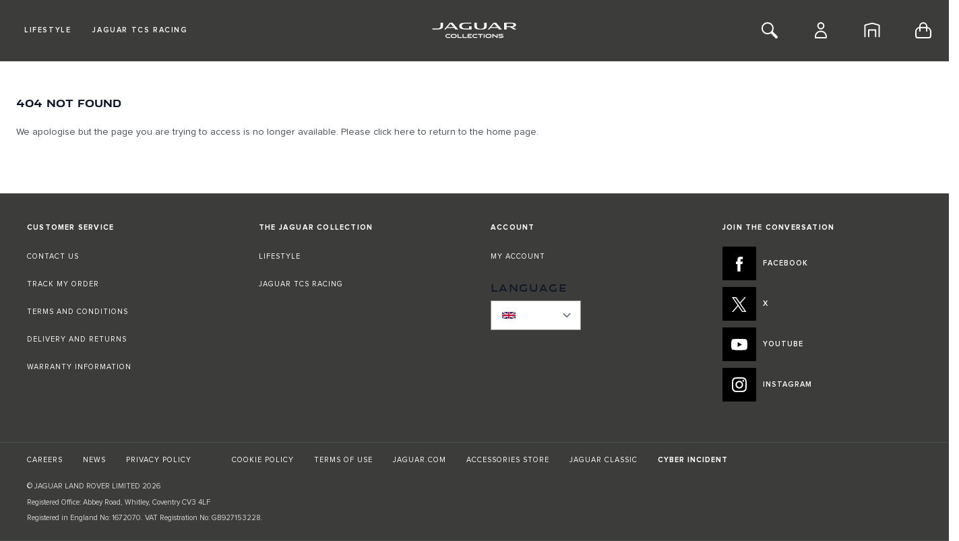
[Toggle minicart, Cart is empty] (923, 30)
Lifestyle (47, 30)
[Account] (820, 30)
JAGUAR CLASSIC (603, 460)
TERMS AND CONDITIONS (77, 311)
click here (394, 132)
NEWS (94, 460)
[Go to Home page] (474, 30)
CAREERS (45, 460)
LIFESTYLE (280, 256)
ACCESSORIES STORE (507, 460)
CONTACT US (53, 256)
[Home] (872, 30)
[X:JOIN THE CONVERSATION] (822, 304)
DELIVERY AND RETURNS (77, 339)
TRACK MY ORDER (63, 284)
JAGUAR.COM (419, 460)
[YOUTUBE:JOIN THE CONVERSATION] (822, 344)
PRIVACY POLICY (158, 460)
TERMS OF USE (343, 460)
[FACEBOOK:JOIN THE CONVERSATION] (822, 263)
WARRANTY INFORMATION (79, 367)
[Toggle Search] (769, 30)
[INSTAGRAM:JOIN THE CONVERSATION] (822, 385)
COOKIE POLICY (263, 460)
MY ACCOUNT (518, 256)
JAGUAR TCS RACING (301, 284)
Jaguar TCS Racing (139, 30)
